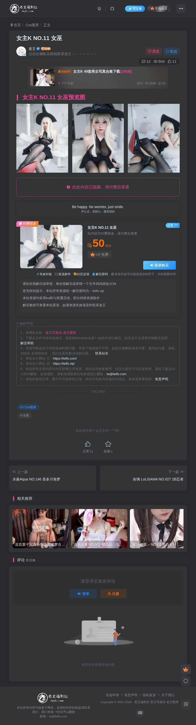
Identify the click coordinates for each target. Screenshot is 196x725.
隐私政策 (149, 695)
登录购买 (159, 265)
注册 (113, 594)
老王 (32, 49)
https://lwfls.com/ (65, 358)
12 (146, 61)
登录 (83, 594)
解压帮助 (27, 343)
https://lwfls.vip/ (64, 363)
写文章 (135, 8)
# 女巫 (24, 415)
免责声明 (161, 379)
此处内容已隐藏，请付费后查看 (98, 187)
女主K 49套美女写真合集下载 (94, 71)
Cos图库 (32, 25)
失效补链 (46, 274)
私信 (171, 51)
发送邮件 (64, 274)
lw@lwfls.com (116, 374)
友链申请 (112, 695)
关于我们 (168, 695)
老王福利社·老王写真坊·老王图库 (156, 702)
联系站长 (101, 353)
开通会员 (159, 8)
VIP (99, 254)
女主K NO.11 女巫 (39, 38)
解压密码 (102, 274)
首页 (16, 25)
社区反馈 (83, 274)
